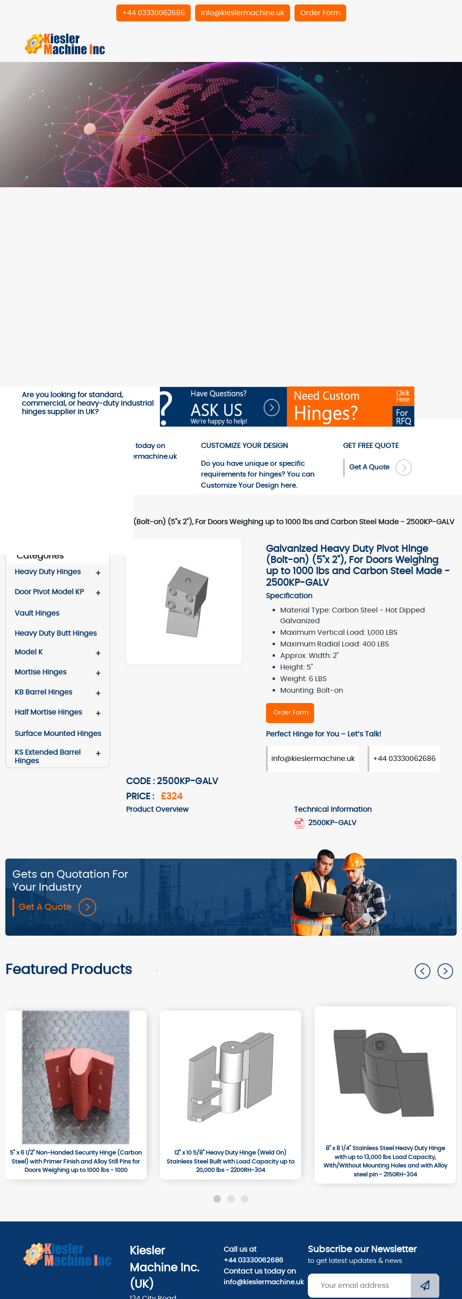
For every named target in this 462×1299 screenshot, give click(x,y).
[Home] (65, 43)
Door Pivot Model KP (49, 592)
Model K (29, 652)
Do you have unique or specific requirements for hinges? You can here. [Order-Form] (258, 474)
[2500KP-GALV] (290, 713)
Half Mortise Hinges (48, 712)
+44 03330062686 (253, 1260)
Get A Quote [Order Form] (381, 468)
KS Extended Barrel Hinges (48, 756)
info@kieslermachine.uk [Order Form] (313, 758)
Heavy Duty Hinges (48, 572)
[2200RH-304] (230, 1077)
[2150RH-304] (385, 1073)
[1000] (75, 1077)
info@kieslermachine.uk (260, 1282)
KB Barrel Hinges (43, 692)
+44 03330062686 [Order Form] (404, 758)
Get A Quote (57, 907)
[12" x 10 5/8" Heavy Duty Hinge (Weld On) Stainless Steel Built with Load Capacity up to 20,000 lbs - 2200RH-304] (230, 1162)
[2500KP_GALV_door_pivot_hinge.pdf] (300, 822)
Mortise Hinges (40, 672)
